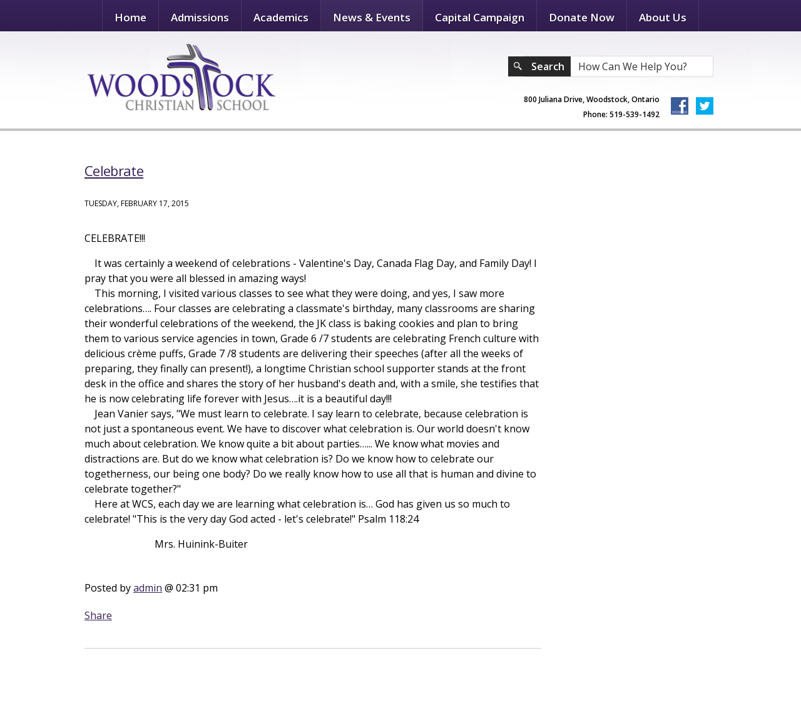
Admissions (200, 17)
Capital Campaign (479, 17)
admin (147, 588)
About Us (662, 17)
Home (130, 17)
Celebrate (113, 170)
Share (98, 615)
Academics (281, 17)
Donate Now (582, 17)
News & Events (372, 17)
